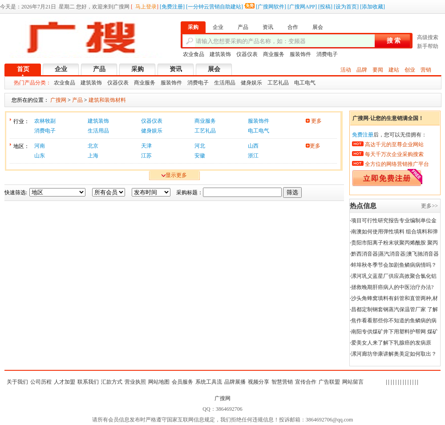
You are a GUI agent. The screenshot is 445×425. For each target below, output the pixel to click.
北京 (93, 146)
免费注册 (172, 7)
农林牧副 (45, 121)
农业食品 (193, 54)
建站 (393, 70)
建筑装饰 (220, 54)
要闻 (377, 70)
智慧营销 (282, 382)
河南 (39, 146)
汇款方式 (111, 382)
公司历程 (41, 382)
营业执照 (135, 382)
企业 (61, 69)
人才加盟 (64, 382)
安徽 (199, 155)
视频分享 (258, 382)
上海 (93, 155)
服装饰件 (300, 54)
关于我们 (17, 382)
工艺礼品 (278, 83)
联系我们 (88, 382)
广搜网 (222, 398)
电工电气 (305, 83)
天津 (146, 146)
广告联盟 (329, 382)
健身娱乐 (251, 83)
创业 (410, 70)
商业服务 (273, 54)
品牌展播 (235, 382)
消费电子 (327, 54)
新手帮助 (427, 46)
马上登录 (146, 7)
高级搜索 (427, 37)
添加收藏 (372, 7)
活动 (345, 70)
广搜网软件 (271, 7)
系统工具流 (208, 382)
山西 (253, 146)
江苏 (146, 155)
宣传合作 (305, 382)
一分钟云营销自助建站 (214, 7)
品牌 (361, 70)
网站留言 (353, 382)
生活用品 (224, 83)
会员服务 (182, 382)
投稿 (325, 7)
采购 (137, 69)
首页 (23, 69)
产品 (99, 69)
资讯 (176, 69)
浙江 (253, 155)
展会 (214, 69)
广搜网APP (302, 7)
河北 (199, 146)
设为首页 (346, 7)
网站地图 (159, 382)
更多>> (429, 206)
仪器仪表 (247, 54)
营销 (426, 70)
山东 (39, 155)
